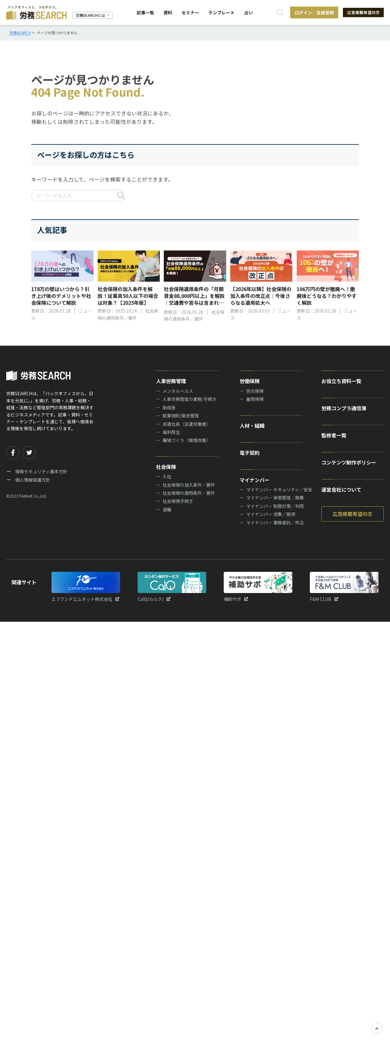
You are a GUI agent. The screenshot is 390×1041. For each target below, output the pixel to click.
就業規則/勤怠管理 (181, 415)
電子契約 (250, 452)
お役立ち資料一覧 (341, 381)
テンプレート (221, 12)
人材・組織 (252, 425)
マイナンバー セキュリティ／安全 (279, 489)
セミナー (189, 12)
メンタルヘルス (178, 391)
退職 (167, 509)
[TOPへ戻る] (377, 1028)
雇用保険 (255, 399)
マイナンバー (255, 480)
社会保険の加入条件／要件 (189, 485)
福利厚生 (171, 432)
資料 (167, 12)
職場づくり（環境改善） (187, 440)
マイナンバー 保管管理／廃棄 (275, 497)
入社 (167, 476)
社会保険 (166, 466)
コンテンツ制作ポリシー (348, 462)
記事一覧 (145, 12)
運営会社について (341, 489)
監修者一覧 (333, 435)
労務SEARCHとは (92, 15)
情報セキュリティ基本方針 (41, 471)
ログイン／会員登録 (311, 12)
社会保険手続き (178, 501)
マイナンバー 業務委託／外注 (275, 522)
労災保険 (255, 391)
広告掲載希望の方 (361, 12)
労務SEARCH (20, 32)
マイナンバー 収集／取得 (270, 514)
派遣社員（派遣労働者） (187, 424)
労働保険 (250, 381)
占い (247, 12)
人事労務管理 (171, 381)
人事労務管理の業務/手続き (190, 399)
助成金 (169, 407)
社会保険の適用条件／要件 (189, 493)
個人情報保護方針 (32, 480)
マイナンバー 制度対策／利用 (275, 506)
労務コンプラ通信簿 (343, 408)
